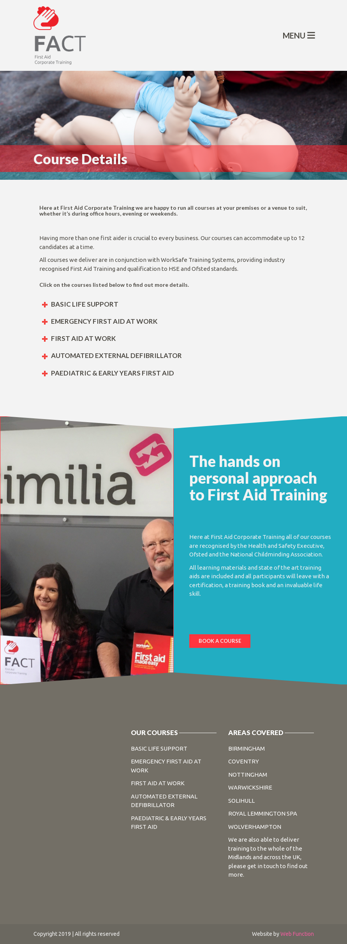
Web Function (297, 934)
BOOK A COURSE (220, 641)
